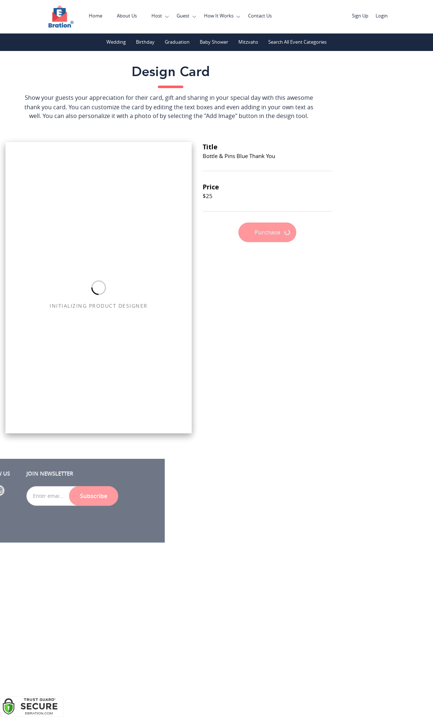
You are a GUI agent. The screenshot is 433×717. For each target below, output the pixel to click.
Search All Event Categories (298, 42)
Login (395, 15)
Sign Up (373, 15)
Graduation (177, 42)
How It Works (232, 15)
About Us (140, 15)
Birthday (145, 42)
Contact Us (273, 15)
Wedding (115, 42)
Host (170, 15)
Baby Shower (214, 42)
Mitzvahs (248, 42)
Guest (196, 15)
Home (109, 15)
